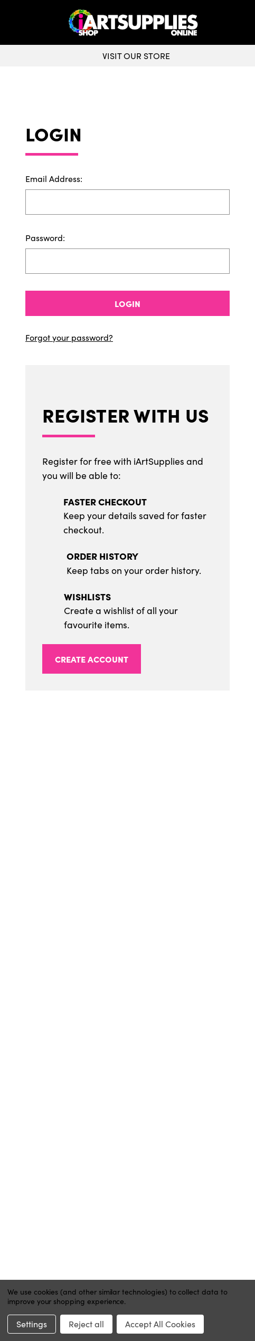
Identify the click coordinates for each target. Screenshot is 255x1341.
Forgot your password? (69, 337)
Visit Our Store (127, 55)
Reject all (86, 1323)
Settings (31, 1323)
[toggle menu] (32, 22)
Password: (45, 237)
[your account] (244, 22)
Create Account (91, 659)
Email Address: (53, 178)
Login (127, 303)
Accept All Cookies (160, 1323)
